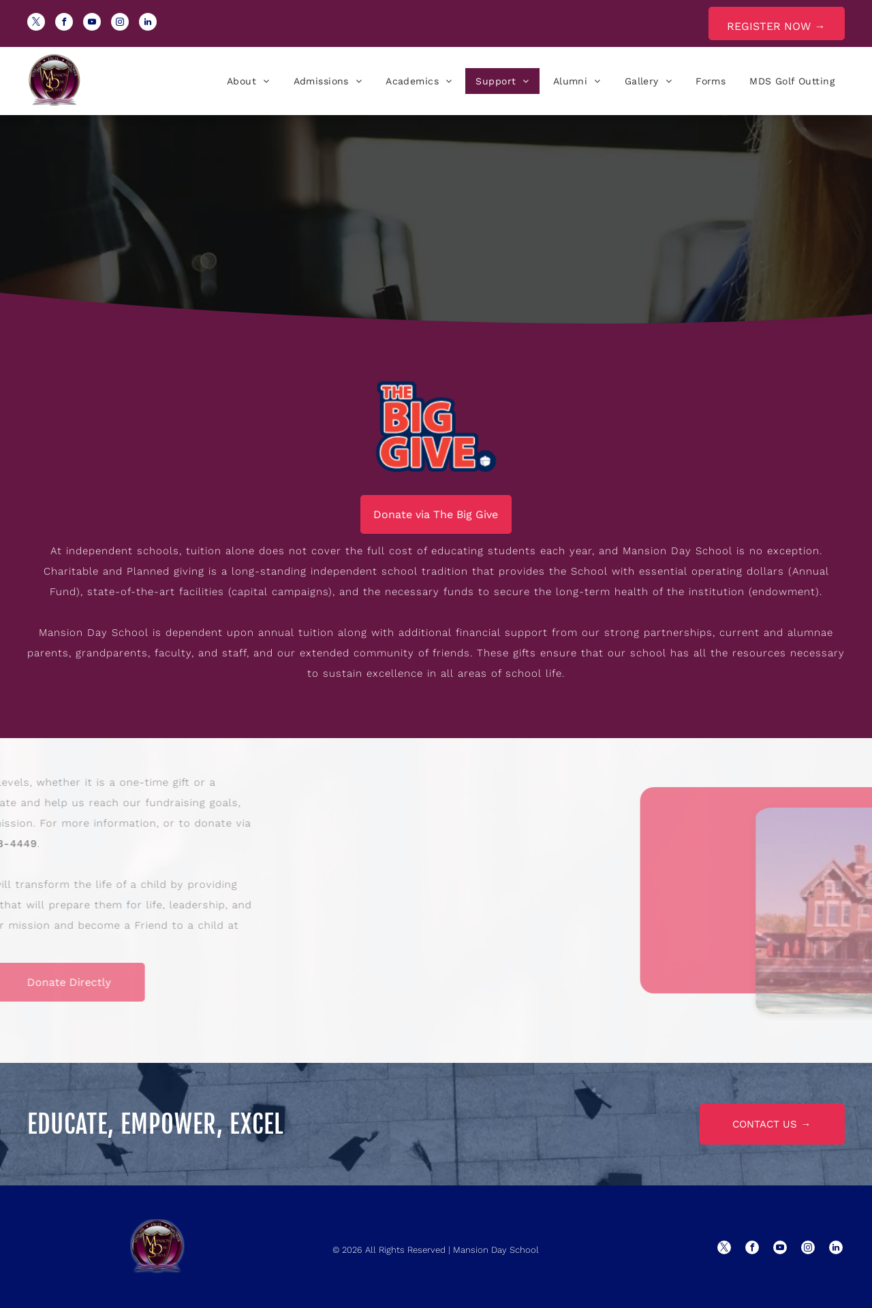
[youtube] (92, 23)
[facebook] (64, 23)
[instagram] (120, 23)
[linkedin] (148, 23)
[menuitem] (246, 81)
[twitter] (36, 23)
